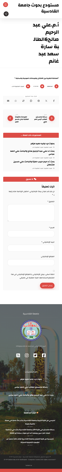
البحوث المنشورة (48, 147)
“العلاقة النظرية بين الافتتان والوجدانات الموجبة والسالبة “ (36, 78)
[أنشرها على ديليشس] (23, 101)
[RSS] (18, 355)
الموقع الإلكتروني (48, 256)
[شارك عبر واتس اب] (15, 101)
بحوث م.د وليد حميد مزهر (31, 379)
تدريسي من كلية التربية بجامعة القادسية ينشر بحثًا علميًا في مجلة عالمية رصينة (30, 422)
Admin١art (50, 86)
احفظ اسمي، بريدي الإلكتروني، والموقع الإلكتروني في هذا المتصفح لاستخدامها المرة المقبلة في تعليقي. (33, 276)
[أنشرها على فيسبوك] (54, 101)
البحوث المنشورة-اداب (18, 86)
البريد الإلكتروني (48, 242)
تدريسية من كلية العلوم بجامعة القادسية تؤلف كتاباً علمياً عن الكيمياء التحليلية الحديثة (30, 440)
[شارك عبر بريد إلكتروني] (8, 101)
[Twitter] (35, 355)
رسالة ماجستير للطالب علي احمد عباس (31, 387)
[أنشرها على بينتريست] (38, 101)
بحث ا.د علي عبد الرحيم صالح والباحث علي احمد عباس (31, 395)
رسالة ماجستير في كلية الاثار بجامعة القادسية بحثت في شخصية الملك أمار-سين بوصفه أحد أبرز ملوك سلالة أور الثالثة (30, 431)
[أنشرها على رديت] (31, 101)
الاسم (52, 227)
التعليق (51, 201)
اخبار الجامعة (30, 413)
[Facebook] (44, 355)
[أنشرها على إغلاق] (46, 101)
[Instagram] (26, 355)
